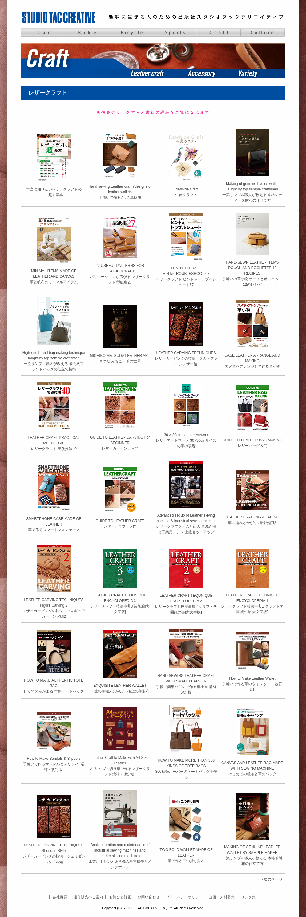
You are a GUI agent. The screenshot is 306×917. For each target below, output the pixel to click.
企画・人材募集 (222, 897)
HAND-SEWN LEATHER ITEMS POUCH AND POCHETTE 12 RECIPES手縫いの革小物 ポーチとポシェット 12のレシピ (252, 273)
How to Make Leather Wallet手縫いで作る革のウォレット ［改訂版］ (252, 684)
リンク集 (248, 897)
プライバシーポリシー (184, 897)
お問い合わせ (149, 897)
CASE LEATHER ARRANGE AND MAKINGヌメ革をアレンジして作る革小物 (252, 361)
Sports (175, 32)
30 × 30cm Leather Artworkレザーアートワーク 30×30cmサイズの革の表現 (186, 440)
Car (43, 32)
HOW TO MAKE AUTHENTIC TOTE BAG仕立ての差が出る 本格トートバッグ (54, 686)
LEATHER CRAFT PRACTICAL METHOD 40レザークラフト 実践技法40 (53, 443)
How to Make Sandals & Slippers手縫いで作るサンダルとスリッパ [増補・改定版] (53, 764)
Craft (219, 32)
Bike (87, 32)
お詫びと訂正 (120, 897)
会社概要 (60, 897)
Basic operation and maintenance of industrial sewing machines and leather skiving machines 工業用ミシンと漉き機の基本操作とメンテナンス (120, 856)
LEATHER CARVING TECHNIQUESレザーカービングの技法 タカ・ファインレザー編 (186, 358)
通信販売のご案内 (88, 897)
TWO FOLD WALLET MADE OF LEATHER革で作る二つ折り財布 (185, 855)
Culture (263, 32)
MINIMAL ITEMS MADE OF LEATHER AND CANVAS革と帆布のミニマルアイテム (54, 276)
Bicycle (131, 32)
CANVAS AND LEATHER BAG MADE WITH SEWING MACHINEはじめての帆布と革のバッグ (252, 768)
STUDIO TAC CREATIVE (59, 17)
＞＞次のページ (269, 879)
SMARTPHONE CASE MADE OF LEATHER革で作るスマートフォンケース (53, 524)
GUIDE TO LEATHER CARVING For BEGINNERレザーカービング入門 (120, 443)
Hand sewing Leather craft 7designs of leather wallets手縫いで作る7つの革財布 (119, 192)
